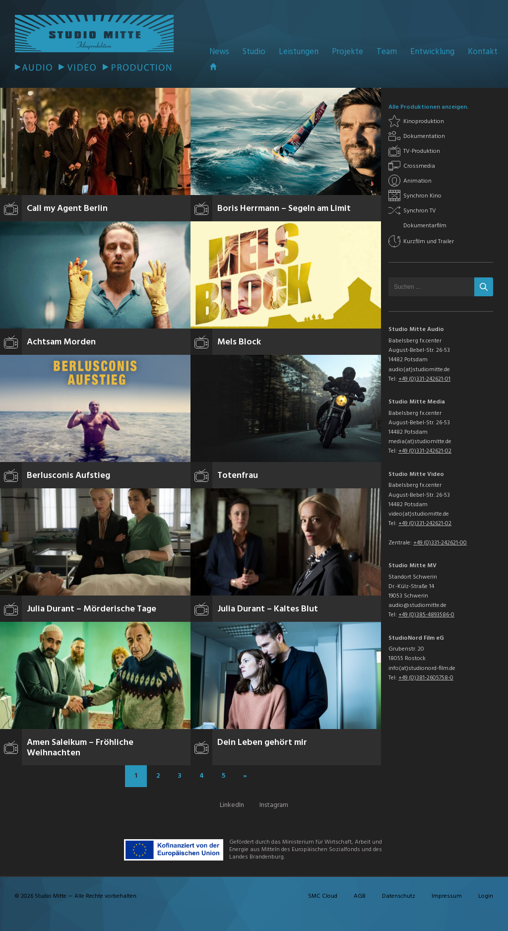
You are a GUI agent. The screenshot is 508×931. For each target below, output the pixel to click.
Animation (417, 181)
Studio (254, 52)
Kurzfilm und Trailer (428, 242)
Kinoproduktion (423, 122)
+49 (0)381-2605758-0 (425, 678)
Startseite (213, 66)
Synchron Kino (422, 196)
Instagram (273, 805)
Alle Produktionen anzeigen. (428, 107)
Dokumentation (424, 136)
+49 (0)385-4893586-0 (426, 615)
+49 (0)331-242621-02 (424, 451)
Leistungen (298, 52)
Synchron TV (419, 211)
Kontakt (483, 52)
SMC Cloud (322, 896)
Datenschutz (398, 896)
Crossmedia (419, 166)
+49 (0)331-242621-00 (440, 543)
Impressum (447, 896)
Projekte (347, 52)
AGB (360, 896)
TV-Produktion (421, 151)
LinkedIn (232, 805)
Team (387, 52)
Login (485, 896)
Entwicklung (432, 52)
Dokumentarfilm (424, 226)
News (219, 52)
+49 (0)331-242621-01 (424, 379)
